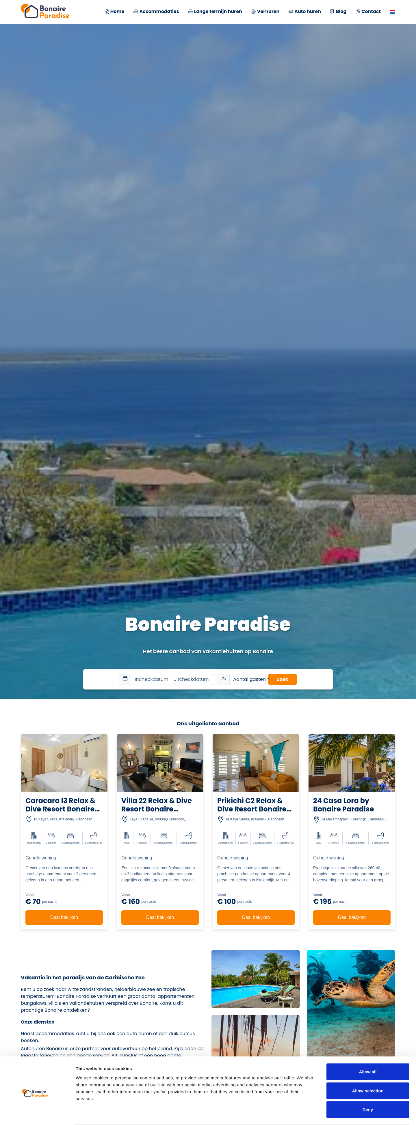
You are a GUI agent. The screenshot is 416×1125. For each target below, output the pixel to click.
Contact (368, 12)
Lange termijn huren (215, 12)
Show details (303, 1113)
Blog (338, 12)
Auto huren (305, 12)
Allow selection (367, 1068)
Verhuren (265, 12)
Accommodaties (156, 12)
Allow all (368, 1049)
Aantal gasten (249, 679)
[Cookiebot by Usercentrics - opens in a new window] (37, 1113)
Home (115, 12)
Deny (368, 1087)
